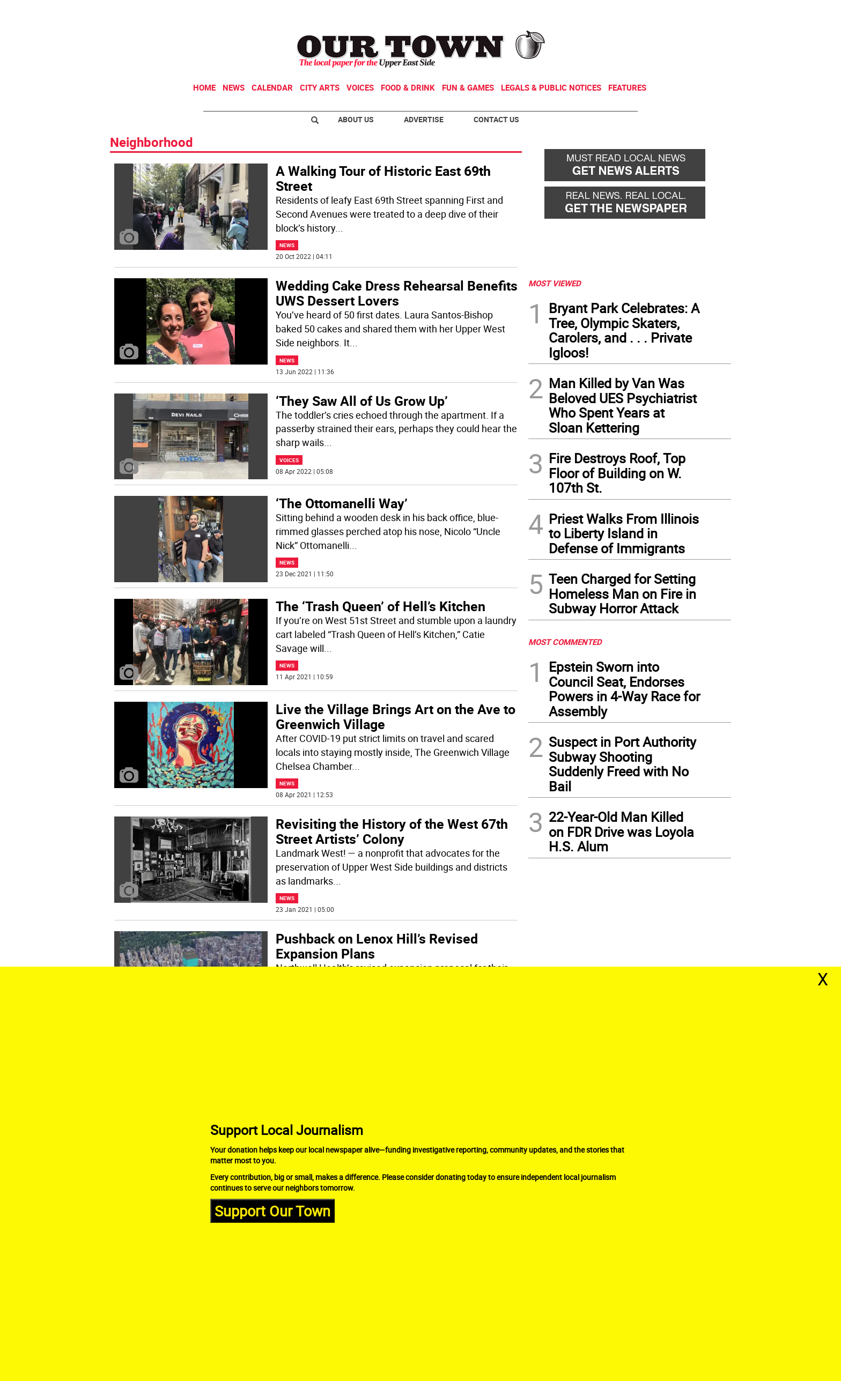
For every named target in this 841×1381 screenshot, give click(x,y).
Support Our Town (272, 1210)
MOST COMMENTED (565, 641)
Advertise (424, 119)
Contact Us (496, 119)
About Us (356, 119)
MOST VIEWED (554, 283)
